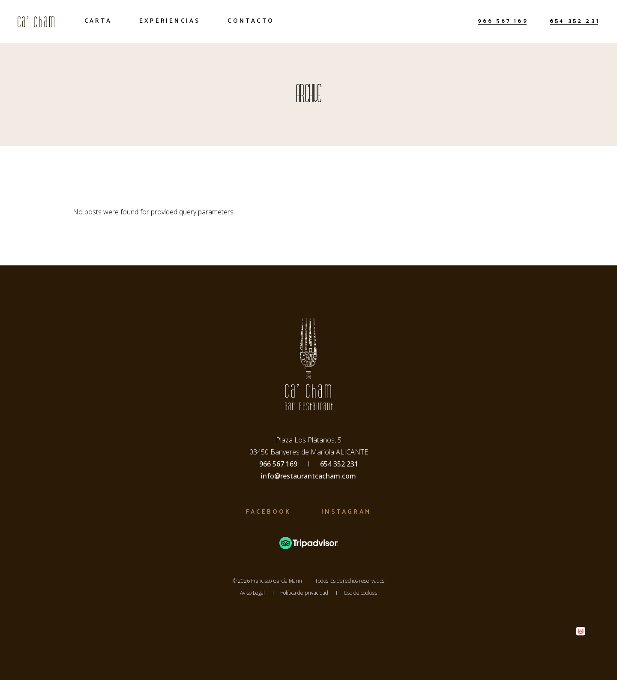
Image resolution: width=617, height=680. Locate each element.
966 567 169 (503, 21)
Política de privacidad (304, 592)
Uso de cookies (360, 592)
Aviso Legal (252, 592)
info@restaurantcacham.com (308, 476)
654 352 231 (575, 21)
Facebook (268, 512)
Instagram (346, 512)
